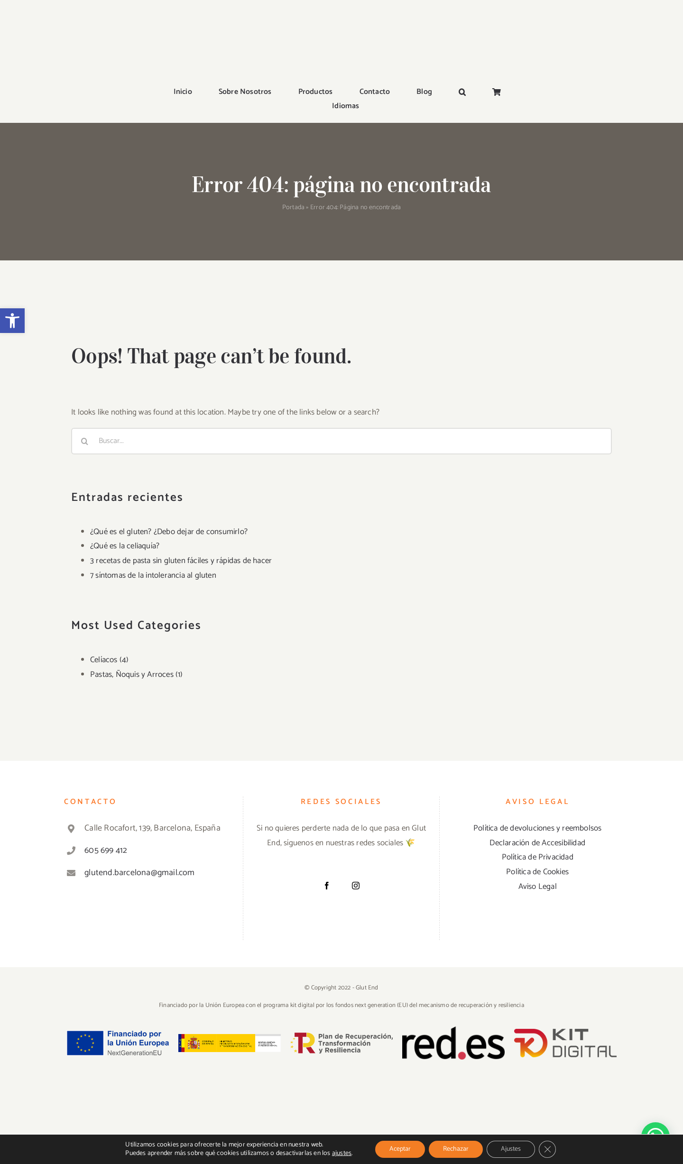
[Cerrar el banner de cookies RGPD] (547, 1149)
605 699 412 (105, 850)
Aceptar (400, 1149)
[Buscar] (84, 441)
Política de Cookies (537, 871)
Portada (293, 207)
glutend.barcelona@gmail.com (139, 873)
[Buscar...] (341, 441)
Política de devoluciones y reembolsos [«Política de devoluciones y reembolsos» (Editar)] (537, 828)
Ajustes (511, 1149)
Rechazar (456, 1149)
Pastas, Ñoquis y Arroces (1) (136, 674)
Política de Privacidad (537, 857)
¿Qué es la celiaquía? (124, 546)
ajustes (341, 1153)
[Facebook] (327, 885)
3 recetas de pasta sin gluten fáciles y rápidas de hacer (181, 560)
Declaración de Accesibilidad (537, 843)
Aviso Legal (537, 886)
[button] (12, 320)
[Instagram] (356, 885)
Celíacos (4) (109, 659)
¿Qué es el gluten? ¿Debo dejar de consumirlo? (169, 531)
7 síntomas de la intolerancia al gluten (153, 575)
